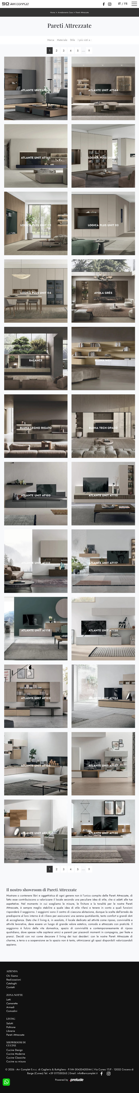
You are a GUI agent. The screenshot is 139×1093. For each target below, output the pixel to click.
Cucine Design (14, 1050)
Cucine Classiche (16, 1058)
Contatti (10, 987)
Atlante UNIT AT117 (103, 563)
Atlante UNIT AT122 (35, 698)
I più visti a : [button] (85, 40)
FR (125, 4)
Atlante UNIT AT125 (35, 766)
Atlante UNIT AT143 (35, 90)
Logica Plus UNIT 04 (35, 293)
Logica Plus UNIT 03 (103, 225)
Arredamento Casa (65, 12)
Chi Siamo (12, 976)
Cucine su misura (16, 1061)
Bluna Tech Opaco (103, 428)
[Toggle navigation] (134, 4)
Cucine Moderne (15, 1054)
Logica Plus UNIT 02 (35, 225)
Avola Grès (103, 293)
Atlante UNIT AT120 (103, 630)
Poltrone (10, 1027)
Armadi (10, 1007)
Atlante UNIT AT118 (35, 630)
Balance (36, 360)
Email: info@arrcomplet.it (84, 1073)
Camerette (12, 1003)
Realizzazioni (13, 980)
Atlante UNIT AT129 (35, 833)
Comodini (11, 1011)
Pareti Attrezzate (82, 12)
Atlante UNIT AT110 (103, 495)
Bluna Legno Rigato (36, 428)
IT (119, 4)
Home (52, 12)
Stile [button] (72, 40)
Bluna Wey (103, 360)
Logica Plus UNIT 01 (103, 158)
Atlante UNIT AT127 (103, 766)
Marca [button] (50, 40)
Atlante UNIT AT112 (35, 563)
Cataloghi (11, 983)
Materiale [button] (62, 40)
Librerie (10, 1031)
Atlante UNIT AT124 (103, 698)
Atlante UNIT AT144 (103, 90)
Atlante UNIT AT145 (35, 158)
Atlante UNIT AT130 (103, 833)
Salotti (9, 1023)
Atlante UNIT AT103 (35, 495)
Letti (8, 1000)
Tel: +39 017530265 (56, 1073)
